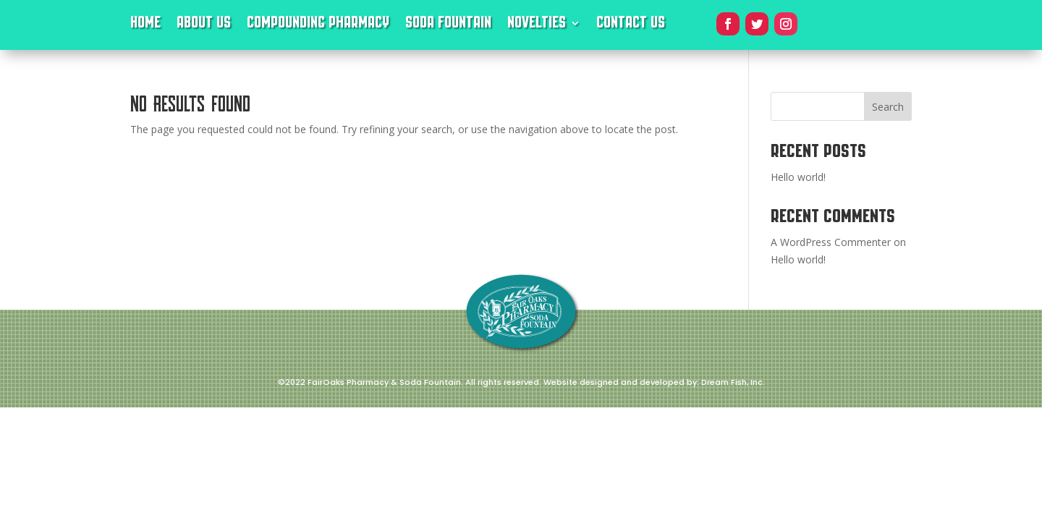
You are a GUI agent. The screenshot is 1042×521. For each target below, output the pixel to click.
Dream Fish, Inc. (733, 382)
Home (145, 25)
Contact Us (630, 25)
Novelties (536, 25)
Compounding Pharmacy (318, 25)
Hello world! (798, 177)
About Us (204, 25)
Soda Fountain (448, 25)
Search (888, 107)
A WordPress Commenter (831, 242)
